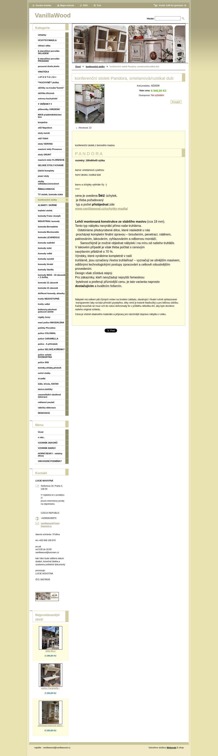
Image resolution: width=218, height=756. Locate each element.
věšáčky (42, 35)
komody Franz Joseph (49, 216)
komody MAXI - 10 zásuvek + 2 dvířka (51, 276)
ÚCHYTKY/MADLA (47, 40)
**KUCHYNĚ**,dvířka (48, 82)
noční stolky (44, 373)
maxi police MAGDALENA (51, 322)
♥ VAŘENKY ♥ (45, 104)
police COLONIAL (47, 333)
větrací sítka (44, 45)
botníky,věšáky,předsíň (49, 368)
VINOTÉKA (43, 72)
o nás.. (41, 437)
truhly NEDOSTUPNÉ (48, 299)
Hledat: (150, 18)
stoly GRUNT (44, 154)
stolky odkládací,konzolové (48, 182)
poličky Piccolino (46, 328)
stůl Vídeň (43, 138)
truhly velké (44, 304)
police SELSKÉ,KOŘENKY (51, 349)
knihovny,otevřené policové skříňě (47, 310)
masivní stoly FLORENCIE (51, 160)
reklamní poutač (46, 402)
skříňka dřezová (46, 93)
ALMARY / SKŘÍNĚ (47, 205)
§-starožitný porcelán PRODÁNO (49, 60)
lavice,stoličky (45, 389)
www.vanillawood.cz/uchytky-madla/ (101, 208)
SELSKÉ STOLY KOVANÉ (51, 165)
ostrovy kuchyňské (47, 98)
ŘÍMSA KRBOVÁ (46, 189)
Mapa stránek (67, 5)
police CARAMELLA (48, 338)
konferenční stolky (95, 66)
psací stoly (43, 176)
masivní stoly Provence (50, 149)
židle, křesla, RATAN (48, 384)
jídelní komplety (46, 170)
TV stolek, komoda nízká (50, 194)
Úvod (78, 66)
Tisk (99, 5)
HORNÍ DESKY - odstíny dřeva (50, 454)
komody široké (45, 264)
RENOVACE (44, 413)
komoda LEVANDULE (49, 237)
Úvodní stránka (43, 5)
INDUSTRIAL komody (49, 221)
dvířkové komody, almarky (51, 293)
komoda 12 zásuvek (48, 282)
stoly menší (44, 133)
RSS (85, 5)
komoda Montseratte (48, 232)
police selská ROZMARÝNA (45, 356)
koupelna (42, 122)
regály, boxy (44, 317)
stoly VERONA (45, 144)
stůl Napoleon (45, 128)
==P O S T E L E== (47, 77)
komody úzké (45, 248)
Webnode (171, 747)
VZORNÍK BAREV (47, 448)
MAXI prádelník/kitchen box (49, 116)
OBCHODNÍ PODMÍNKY (50, 461)
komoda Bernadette (48, 226)
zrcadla (41, 378)
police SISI (43, 362)
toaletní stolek (45, 210)
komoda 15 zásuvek (48, 288)
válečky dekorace (47, 407)
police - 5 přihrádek (48, 344)
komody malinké (46, 243)
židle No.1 (50, 651)
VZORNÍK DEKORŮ (47, 443)
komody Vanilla (45, 269)
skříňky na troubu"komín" (51, 88)
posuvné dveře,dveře (48, 66)
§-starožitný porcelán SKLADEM (49, 52)
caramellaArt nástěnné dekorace (49, 395)
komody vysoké (46, 259)
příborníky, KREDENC (49, 109)
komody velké (45, 253)
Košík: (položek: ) (172, 5)
